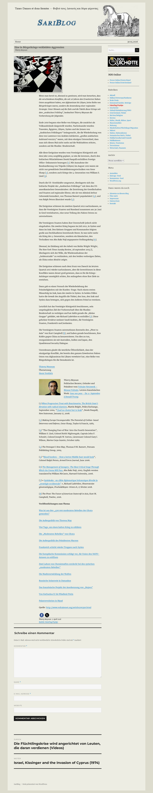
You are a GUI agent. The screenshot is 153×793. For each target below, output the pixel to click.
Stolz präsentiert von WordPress (34, 784)
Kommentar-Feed (116, 178)
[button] (42, 615)
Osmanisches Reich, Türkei (120, 135)
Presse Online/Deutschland (120, 80)
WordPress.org (115, 181)
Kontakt (113, 204)
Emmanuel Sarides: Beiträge (120, 103)
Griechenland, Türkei (118, 113)
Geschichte (114, 108)
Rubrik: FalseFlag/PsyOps (48, 622)
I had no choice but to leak (69, 410)
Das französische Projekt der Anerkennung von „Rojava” (66, 587)
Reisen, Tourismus (117, 143)
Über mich (114, 196)
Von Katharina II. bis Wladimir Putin (56, 594)
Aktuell (112, 95)
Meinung (113, 125)
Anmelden (114, 173)
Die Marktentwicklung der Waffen (55, 574)
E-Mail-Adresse (22, 694)
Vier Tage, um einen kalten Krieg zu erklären (60, 527)
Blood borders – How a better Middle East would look (69, 457)
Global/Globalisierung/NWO (120, 110)
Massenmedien (115, 123)
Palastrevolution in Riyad (51, 601)
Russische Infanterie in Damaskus (55, 580)
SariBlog (17, 784)
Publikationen (115, 140)
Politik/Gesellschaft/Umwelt (120, 138)
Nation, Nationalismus (118, 133)
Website (18, 705)
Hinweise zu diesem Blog (119, 194)
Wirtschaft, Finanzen (118, 148)
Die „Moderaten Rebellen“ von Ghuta (57, 534)
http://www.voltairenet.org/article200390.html (68, 607)
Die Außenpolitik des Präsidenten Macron (58, 540)
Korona (112, 118)
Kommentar (20, 646)
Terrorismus (114, 146)
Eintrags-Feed (115, 176)
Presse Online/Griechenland (120, 83)
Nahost (112, 130)
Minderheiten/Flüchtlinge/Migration (124, 128)
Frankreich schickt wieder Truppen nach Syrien (61, 547)
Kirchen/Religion (116, 115)
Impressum (114, 199)
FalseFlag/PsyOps (116, 105)
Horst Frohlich (46, 373)
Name (17, 682)
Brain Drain (114, 100)
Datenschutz (114, 201)
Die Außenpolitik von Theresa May (55, 520)
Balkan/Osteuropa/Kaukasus (120, 98)
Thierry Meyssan (47, 366)
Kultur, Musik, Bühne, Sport (120, 120)
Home (18, 41)
